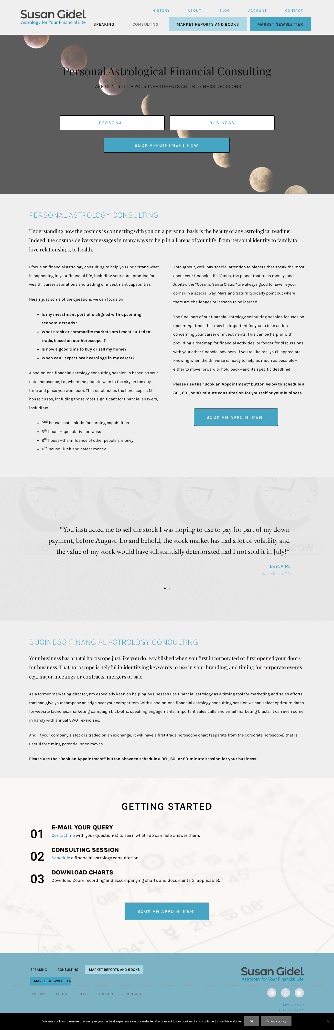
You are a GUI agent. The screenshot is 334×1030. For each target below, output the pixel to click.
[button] (37, 550)
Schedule (61, 857)
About (194, 10)
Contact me (63, 835)
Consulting (145, 24)
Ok (251, 1021)
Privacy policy (276, 1021)
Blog (224, 10)
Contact (294, 10)
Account (257, 10)
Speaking (103, 24)
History (161, 10)
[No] (327, 1021)
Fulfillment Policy (289, 1010)
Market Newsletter (280, 24)
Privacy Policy (292, 1005)
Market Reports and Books (208, 24)
